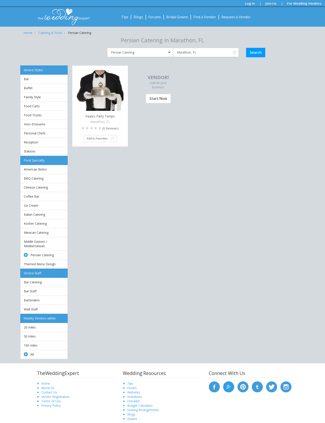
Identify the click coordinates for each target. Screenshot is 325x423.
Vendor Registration (55, 397)
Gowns (132, 419)
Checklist (133, 401)
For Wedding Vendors (304, 3)
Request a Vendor (236, 17)
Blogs (138, 17)
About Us (47, 388)
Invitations (134, 397)
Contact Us (49, 392)
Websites (133, 392)
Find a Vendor (204, 17)
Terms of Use (51, 401)
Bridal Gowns (177, 17)
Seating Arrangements (143, 410)
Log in (250, 3)
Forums (154, 17)
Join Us (270, 3)
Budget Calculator (140, 405)
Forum (132, 388)
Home (45, 383)
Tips (124, 17)
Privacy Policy (51, 405)
